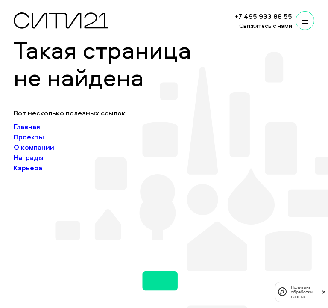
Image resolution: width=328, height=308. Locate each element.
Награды (29, 157)
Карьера (28, 167)
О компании (34, 147)
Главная (27, 126)
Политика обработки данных (302, 292)
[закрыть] (323, 292)
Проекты (29, 137)
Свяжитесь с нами (265, 25)
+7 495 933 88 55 (263, 16)
